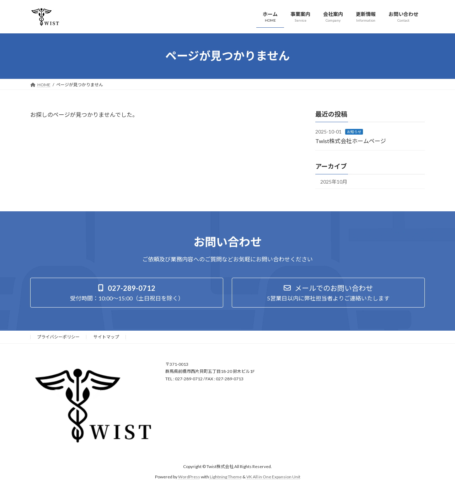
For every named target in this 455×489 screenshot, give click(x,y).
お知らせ (354, 132)
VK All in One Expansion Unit (273, 476)
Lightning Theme (226, 476)
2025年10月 (333, 182)
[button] (126, 293)
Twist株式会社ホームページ (350, 140)
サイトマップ (106, 336)
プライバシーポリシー (58, 336)
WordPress (189, 476)
